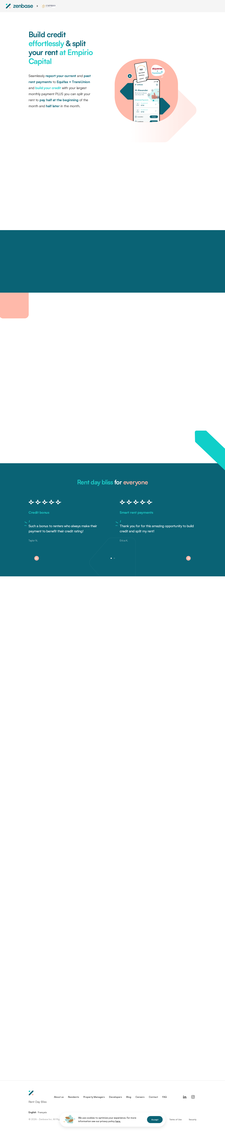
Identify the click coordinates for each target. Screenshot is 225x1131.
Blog (128, 1096)
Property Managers (94, 1096)
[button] (36, 558)
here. (118, 1121)
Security (192, 1119)
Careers (139, 1096)
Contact (153, 1096)
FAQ (164, 1096)
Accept (154, 1119)
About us (59, 1096)
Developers (115, 1096)
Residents (73, 1096)
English (32, 1112)
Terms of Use (175, 1119)
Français (42, 1112)
